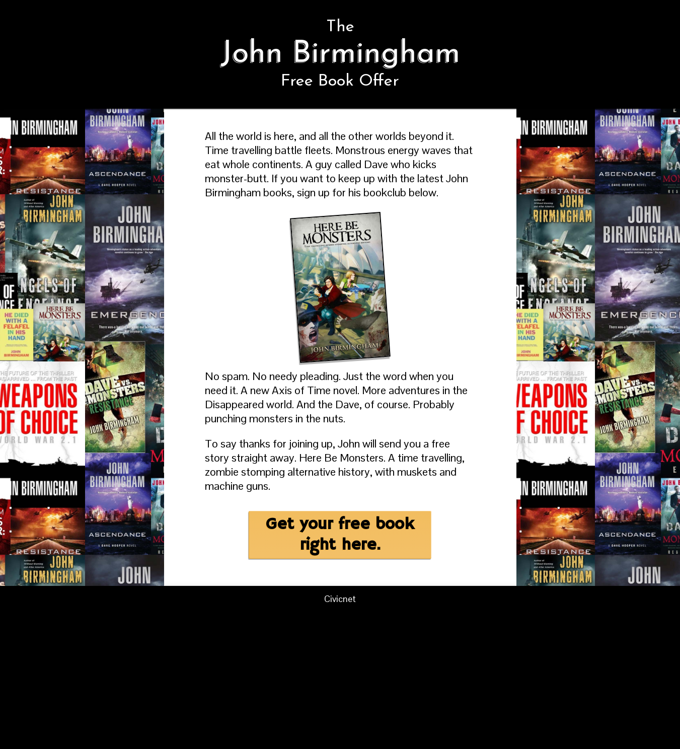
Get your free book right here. (340, 535)
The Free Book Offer (340, 54)
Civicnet (340, 599)
